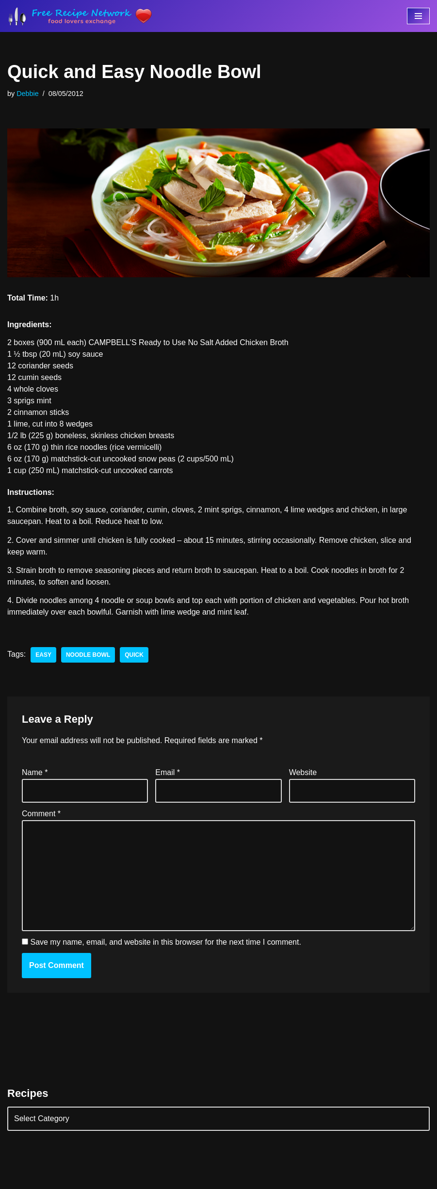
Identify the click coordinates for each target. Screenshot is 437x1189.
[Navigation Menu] (418, 16)
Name (35, 772)
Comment (41, 813)
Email (167, 772)
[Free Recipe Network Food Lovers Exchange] (80, 16)
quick (134, 654)
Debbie (27, 93)
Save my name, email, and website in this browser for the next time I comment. (165, 942)
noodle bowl (88, 654)
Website (303, 772)
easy (43, 654)
